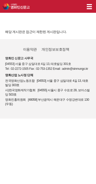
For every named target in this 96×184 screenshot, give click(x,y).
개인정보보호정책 (55, 49)
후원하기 (77, 6)
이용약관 (30, 49)
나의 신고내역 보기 (68, 6)
